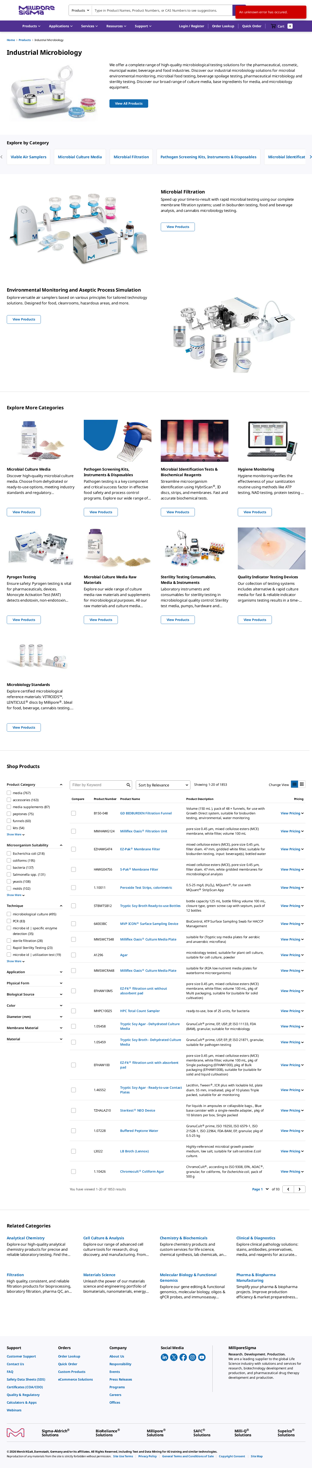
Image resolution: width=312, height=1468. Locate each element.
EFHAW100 (102, 1065)
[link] (30, 1356)
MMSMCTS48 (104, 939)
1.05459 (100, 1042)
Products (25, 40)
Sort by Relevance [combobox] (154, 785)
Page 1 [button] (260, 1189)
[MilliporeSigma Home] (37, 10)
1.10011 (100, 887)
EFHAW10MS (103, 991)
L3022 (98, 1151)
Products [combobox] (78, 10)
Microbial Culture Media (80, 156)
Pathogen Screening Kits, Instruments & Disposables (208, 156)
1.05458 (100, 1026)
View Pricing (292, 813)
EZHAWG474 (103, 849)
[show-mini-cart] (281, 26)
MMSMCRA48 (104, 970)
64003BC (100, 923)
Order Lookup (223, 26)
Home (11, 40)
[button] (191, 26)
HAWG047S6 (103, 869)
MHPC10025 (103, 1011)
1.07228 (100, 1130)
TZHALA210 (102, 1110)
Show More (16, 834)
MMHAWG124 (104, 831)
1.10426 (100, 1171)
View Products (24, 512)
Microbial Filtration (131, 156)
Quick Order (251, 26)
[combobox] (157, 10)
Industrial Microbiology (49, 40)
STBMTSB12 (103, 905)
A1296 (98, 955)
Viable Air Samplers (28, 156)
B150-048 (101, 813)
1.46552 (100, 1090)
